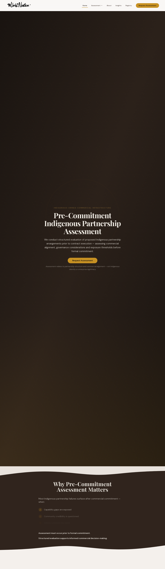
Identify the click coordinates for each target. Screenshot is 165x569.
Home (85, 5)
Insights (118, 5)
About (109, 5)
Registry (129, 5)
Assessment (97, 5)
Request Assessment (147, 5)
